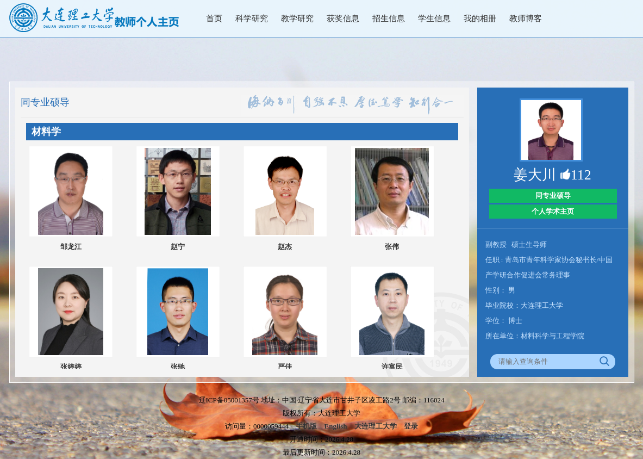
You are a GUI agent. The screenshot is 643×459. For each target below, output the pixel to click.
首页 (214, 18)
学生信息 (434, 18)
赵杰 (285, 247)
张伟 (392, 247)
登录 (411, 426)
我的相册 (480, 18)
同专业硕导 (553, 195)
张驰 (178, 367)
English (335, 426)
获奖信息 (343, 18)
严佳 (285, 367)
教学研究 (297, 18)
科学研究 (251, 18)
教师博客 (525, 18)
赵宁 (178, 247)
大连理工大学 (375, 426)
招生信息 (388, 18)
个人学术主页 (553, 211)
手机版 (306, 426)
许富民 (392, 367)
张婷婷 (71, 367)
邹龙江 (71, 247)
